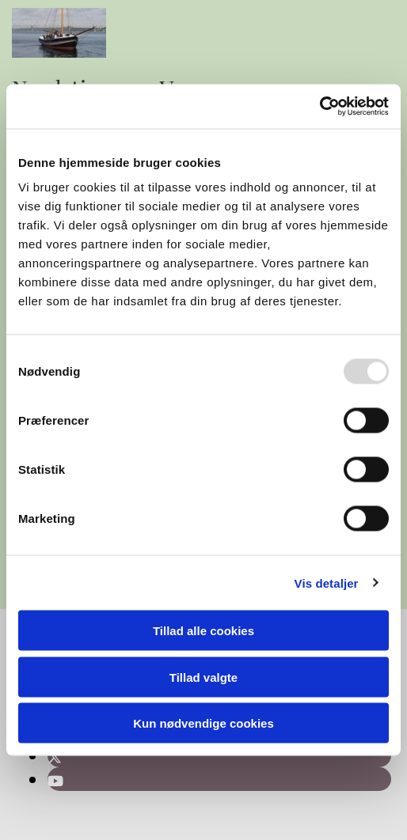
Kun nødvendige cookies (203, 723)
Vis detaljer (327, 582)
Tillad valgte (203, 676)
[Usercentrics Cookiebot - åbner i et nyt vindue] (319, 106)
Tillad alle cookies (203, 631)
